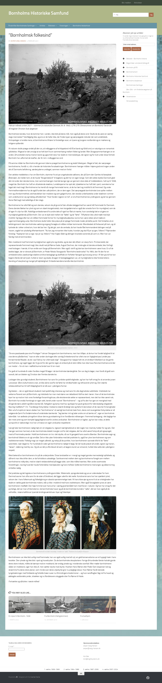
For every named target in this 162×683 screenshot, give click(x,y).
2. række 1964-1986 (71, 669)
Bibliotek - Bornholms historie (136, 59)
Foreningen (64, 26)
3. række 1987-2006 (91, 669)
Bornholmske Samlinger (134, 85)
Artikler (42, 26)
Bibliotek (51, 26)
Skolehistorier (131, 97)
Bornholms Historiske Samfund (39, 13)
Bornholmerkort (131, 72)
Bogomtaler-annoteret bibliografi (137, 63)
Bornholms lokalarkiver (81, 26)
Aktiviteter (138, 3)
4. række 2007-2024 (110, 669)
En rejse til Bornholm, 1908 (19, 616)
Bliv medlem (126, 3)
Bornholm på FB (131, 67)
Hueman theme (35, 677)
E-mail (11, 646)
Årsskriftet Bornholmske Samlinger (21, 26)
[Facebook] (147, 677)
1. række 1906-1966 (52, 669)
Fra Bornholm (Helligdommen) (56, 616)
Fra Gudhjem (85, 616)
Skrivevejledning (132, 101)
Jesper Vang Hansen (18, 41)
